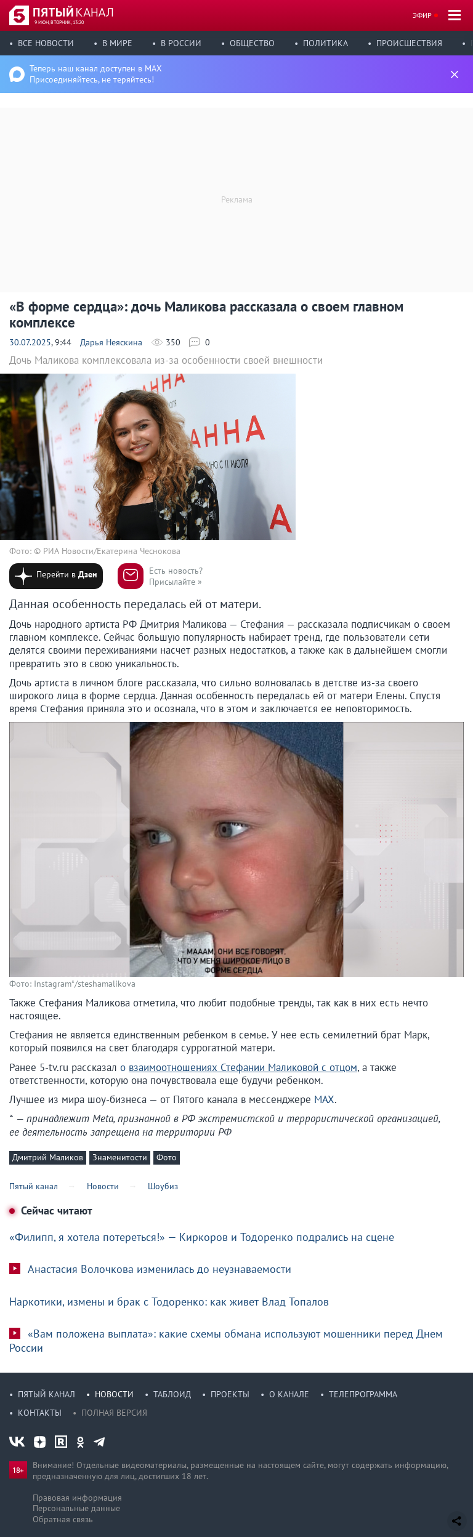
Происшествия (409, 43)
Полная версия (114, 1412)
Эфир (422, 15)
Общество (252, 43)
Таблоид (172, 1394)
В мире (117, 43)
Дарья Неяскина (111, 342)
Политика (325, 43)
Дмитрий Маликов (47, 1157)
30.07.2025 (30, 342)
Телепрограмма (363, 1394)
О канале (289, 1394)
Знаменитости (119, 1157)
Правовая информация (77, 1497)
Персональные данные (76, 1508)
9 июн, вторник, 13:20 (59, 22)
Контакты (40, 1412)
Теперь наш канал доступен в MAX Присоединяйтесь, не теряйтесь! (96, 74)
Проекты (230, 1394)
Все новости (46, 43)
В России (181, 43)
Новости (114, 1394)
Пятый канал (46, 1394)
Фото (166, 1157)
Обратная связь (63, 1519)
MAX (324, 1099)
